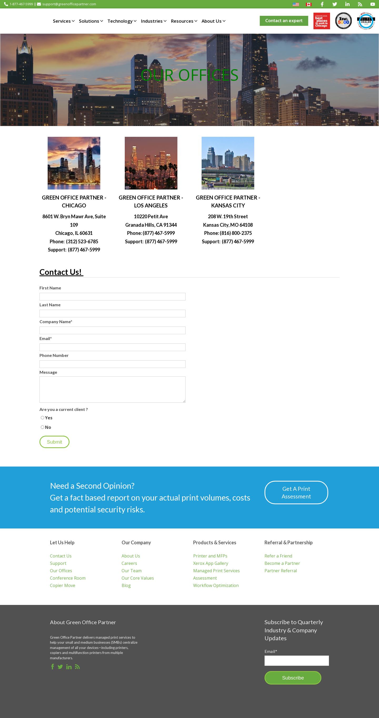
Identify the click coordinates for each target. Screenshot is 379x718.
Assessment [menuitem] (205, 577)
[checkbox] (112, 422)
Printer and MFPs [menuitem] (210, 555)
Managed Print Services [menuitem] (216, 570)
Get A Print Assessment (296, 492)
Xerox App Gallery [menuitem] (210, 563)
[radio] (112, 418)
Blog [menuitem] (126, 585)
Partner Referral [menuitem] (281, 570)
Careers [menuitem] (129, 563)
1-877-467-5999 (18, 4)
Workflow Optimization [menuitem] (216, 585)
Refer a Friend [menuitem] (278, 555)
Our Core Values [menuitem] (138, 577)
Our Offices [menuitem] (61, 570)
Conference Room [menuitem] (68, 577)
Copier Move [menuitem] (62, 585)
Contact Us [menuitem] (61, 555)
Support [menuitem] (58, 563)
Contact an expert (284, 21)
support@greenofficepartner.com (66, 4)
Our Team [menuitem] (132, 570)
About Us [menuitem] (131, 555)
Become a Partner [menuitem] (282, 563)
